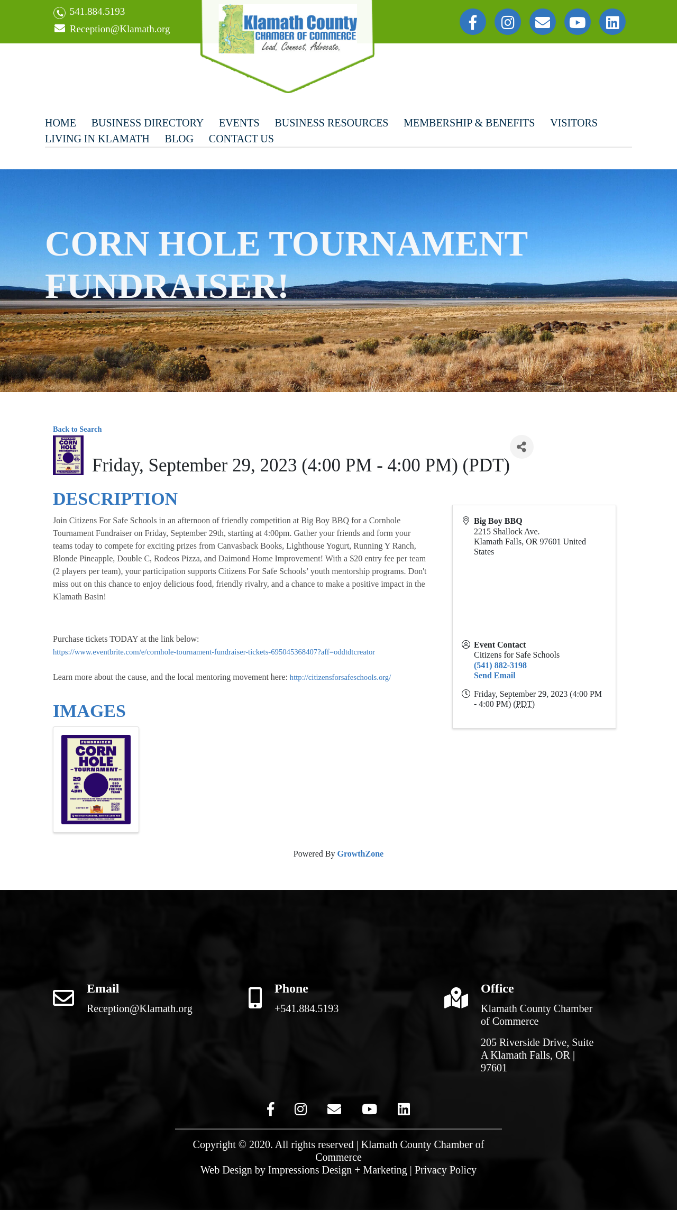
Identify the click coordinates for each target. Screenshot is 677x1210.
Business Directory (148, 123)
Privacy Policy (446, 1170)
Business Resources (331, 123)
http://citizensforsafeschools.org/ (340, 677)
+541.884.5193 (306, 1008)
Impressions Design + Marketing (337, 1170)
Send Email (495, 675)
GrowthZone (360, 853)
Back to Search (77, 429)
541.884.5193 (89, 12)
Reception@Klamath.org (111, 29)
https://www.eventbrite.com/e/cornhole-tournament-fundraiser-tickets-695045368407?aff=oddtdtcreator (214, 652)
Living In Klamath (97, 138)
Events (239, 123)
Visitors (574, 123)
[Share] (522, 447)
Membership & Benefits (469, 123)
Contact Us (241, 138)
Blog (179, 138)
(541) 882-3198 (500, 665)
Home (60, 123)
